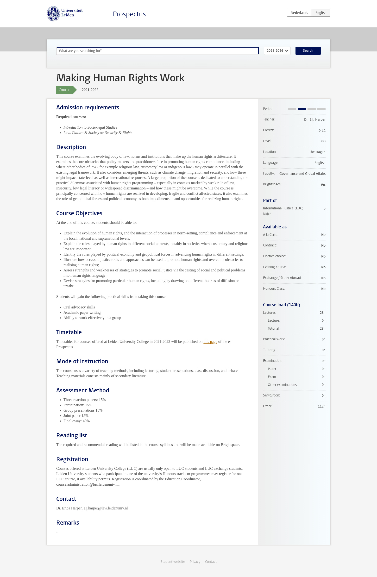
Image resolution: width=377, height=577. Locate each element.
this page (210, 341)
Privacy (195, 561)
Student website (173, 561)
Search (308, 50)
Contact (211, 561)
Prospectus (129, 14)
